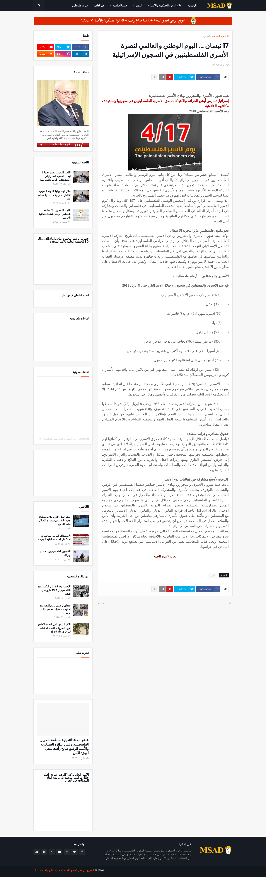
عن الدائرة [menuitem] (99, 5)
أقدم (102, 603)
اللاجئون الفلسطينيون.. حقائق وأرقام (55, 553)
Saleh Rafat (84, 439)
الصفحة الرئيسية (220, 36)
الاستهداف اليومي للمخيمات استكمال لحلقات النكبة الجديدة (54, 537)
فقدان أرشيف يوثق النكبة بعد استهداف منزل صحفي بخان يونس (55, 609)
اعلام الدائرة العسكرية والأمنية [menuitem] (166, 5)
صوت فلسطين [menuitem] (80, 5)
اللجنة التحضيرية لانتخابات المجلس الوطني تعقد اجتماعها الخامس (55, 214)
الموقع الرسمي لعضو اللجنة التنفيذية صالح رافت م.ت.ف (63, 870)
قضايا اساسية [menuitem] (119, 5)
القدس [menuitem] (138, 5)
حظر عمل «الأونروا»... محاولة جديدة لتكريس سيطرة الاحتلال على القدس (54, 520)
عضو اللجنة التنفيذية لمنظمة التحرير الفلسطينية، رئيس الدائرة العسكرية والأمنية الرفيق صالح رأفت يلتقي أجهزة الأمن (65, 746)
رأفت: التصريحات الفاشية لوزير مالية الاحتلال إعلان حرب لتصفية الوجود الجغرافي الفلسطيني (41, 439)
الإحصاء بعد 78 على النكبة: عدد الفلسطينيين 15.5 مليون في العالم (54, 590)
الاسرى (206, 36)
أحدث (228, 603)
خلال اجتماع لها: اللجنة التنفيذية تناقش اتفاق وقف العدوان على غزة (54, 195)
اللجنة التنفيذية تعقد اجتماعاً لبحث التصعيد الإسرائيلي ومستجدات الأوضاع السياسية (55, 176)
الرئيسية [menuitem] (192, 5)
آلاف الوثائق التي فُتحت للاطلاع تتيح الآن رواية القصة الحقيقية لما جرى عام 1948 (54, 628)
